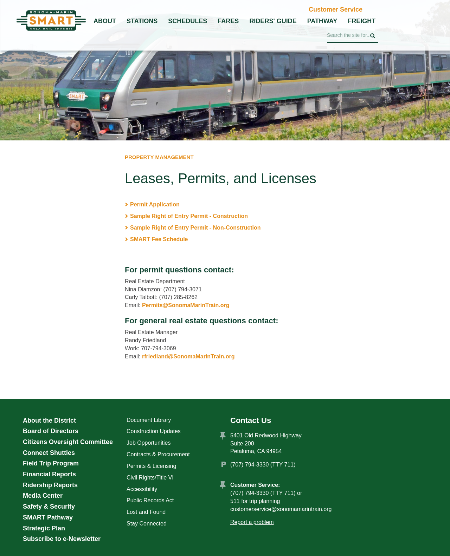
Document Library (149, 420)
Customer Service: (255, 485)
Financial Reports (49, 474)
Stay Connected (147, 524)
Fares (228, 21)
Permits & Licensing (151, 466)
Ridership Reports (50, 485)
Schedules (187, 21)
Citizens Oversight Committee (68, 441)
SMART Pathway (48, 517)
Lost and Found (146, 512)
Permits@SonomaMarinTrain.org (186, 305)
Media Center (43, 495)
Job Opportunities (149, 443)
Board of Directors (50, 431)
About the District (49, 420)
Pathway (322, 21)
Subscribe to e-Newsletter (62, 538)
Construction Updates (154, 431)
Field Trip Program (51, 463)
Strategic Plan (44, 528)
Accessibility (142, 489)
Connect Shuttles (49, 452)
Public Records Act (150, 500)
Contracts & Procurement (158, 454)
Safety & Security (49, 506)
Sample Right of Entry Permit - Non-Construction (195, 228)
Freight (361, 21)
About (105, 21)
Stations (142, 21)
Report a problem (252, 522)
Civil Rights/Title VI (150, 478)
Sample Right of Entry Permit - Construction (189, 216)
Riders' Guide (272, 21)
